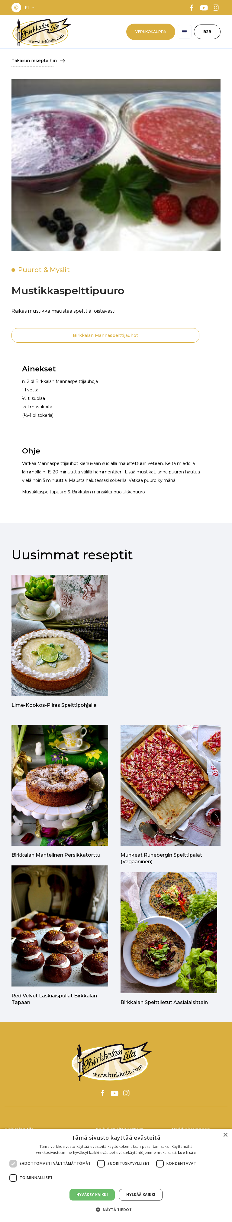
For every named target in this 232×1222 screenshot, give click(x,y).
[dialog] (116, 1175)
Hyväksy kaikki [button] (92, 1194)
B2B (207, 31)
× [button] (225, 1135)
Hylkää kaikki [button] (140, 1194)
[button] (30, 7)
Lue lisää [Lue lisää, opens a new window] (187, 1152)
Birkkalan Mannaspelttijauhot (105, 335)
